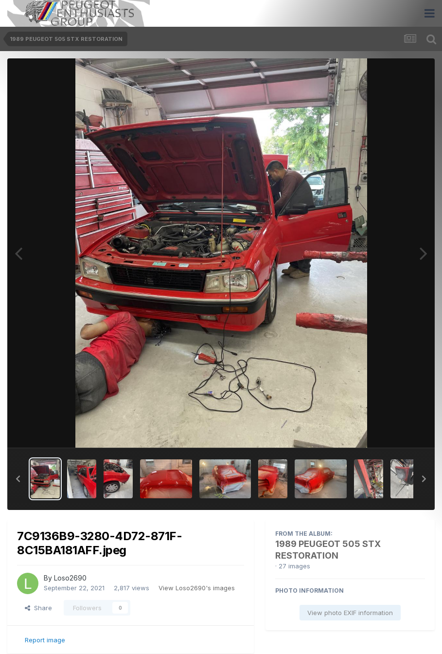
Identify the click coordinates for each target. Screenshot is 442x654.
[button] (18, 479)
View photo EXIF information (350, 613)
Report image (45, 640)
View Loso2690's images (197, 588)
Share (38, 608)
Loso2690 (70, 578)
